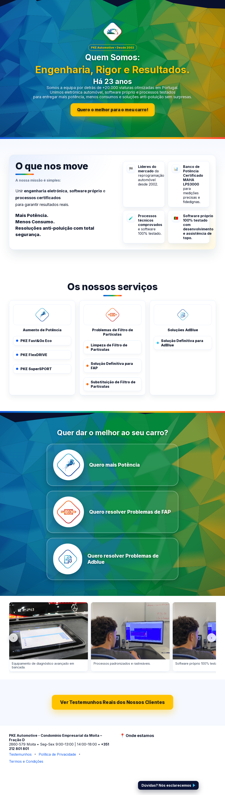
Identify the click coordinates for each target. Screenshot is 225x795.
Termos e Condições (26, 761)
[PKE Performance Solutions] (42, 314)
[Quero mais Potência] (112, 465)
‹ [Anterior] (13, 637)
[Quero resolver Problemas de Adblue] (112, 559)
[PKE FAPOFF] (112, 314)
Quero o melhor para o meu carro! (112, 109)
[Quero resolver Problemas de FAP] (112, 512)
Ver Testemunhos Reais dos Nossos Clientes (112, 702)
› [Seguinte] (211, 637)
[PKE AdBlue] (183, 314)
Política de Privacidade (57, 754)
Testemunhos (20, 754)
